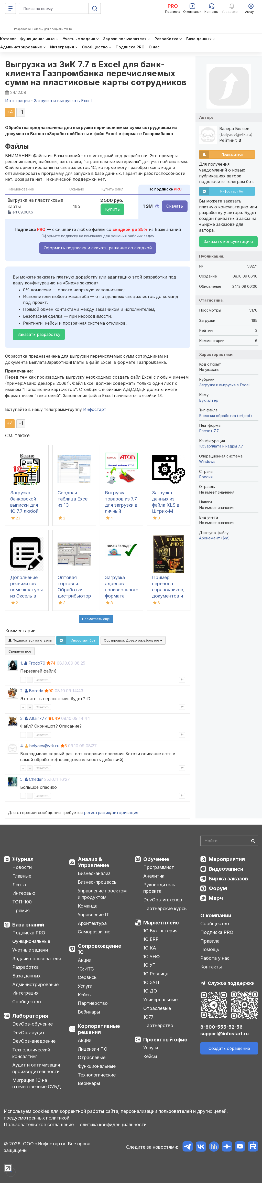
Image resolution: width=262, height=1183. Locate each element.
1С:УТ (149, 965)
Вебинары (89, 1012)
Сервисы (87, 977)
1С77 (148, 1017)
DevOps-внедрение (34, 1041)
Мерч (216, 898)
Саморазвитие (94, 931)
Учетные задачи (30, 950)
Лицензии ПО (92, 1049)
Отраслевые (91, 1057)
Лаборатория (30, 1016)
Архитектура (92, 923)
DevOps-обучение (32, 1024)
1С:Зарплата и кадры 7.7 (221, 446)
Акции (84, 960)
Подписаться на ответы (30, 640)
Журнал (23, 859)
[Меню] (10, 8)
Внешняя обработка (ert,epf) (225, 415)
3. (22, 718)
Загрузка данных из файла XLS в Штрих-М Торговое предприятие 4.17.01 (166, 511)
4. (22, 745)
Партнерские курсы (165, 908)
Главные (21, 876)
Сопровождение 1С (99, 949)
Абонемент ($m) (214, 538)
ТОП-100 (22, 901)
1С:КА (149, 948)
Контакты (211, 966)
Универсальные (160, 999)
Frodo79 (36, 663)
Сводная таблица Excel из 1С (73, 499)
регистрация (97, 812)
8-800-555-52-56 (221, 1027)
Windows (207, 461)
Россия (206, 476)
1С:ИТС (86, 969)
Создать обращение (229, 1048)
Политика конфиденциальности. (112, 1124)
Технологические (97, 1075)
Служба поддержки (231, 983)
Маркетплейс (161, 923)
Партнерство (93, 1003)
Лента (19, 884)
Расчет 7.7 (209, 430)
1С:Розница (155, 973)
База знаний (28, 925)
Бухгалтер (208, 400)
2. (22, 690)
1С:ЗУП (151, 982)
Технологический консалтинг (31, 1053)
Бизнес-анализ (94, 873)
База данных (26, 975)
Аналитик (153, 876)
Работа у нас (215, 958)
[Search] (229, 841)
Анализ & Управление (93, 862)
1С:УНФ (151, 956)
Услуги (85, 986)
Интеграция (25, 993)
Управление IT (93, 914)
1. (21, 663)
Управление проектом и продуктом (102, 894)
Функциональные (31, 941)
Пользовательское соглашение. (39, 1124)
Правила (210, 941)
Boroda (36, 690)
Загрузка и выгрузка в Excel (224, 384)
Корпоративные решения (99, 1029)
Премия (21, 910)
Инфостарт (94, 409)
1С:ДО (150, 991)
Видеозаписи (226, 869)
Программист (158, 867)
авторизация (125, 812)
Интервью (23, 893)
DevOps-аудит (28, 1032)
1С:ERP (151, 939)
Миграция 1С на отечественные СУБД (36, 1084)
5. (22, 779)
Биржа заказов (228, 879)
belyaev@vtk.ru (44, 745)
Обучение (156, 859)
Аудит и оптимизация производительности (36, 1068)
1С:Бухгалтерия (160, 930)
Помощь (209, 949)
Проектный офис (165, 1040)
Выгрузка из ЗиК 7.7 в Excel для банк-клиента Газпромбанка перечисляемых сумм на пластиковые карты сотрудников (96, 73)
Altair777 (38, 718)
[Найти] (253, 841)
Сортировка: (133, 640)
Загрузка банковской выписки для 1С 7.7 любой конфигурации (25, 505)
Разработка (25, 967)
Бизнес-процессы (97, 882)
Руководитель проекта (159, 888)
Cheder (36, 779)
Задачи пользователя (36, 958)
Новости (22, 867)
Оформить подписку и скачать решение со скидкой (98, 247)
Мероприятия (227, 859)
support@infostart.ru (224, 1033)
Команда (87, 906)
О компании (215, 915)
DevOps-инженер (162, 899)
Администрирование (35, 984)
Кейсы (85, 994)
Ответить (42, 680)
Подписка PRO (28, 932)
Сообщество (26, 1001)
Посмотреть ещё (96, 619)
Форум (218, 888)
